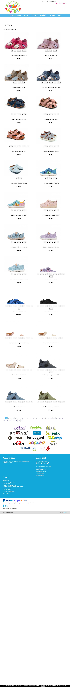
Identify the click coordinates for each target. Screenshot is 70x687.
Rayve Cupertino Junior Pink (51, 451)
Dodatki (5, 58)
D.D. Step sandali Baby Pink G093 (19, 388)
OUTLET (52, 15)
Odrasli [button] (35, 15)
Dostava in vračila (40, 648)
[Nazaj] (4, 591)
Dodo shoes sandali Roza (51, 228)
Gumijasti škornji (8, 42)
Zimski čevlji (7, 39)
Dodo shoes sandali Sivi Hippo (19, 260)
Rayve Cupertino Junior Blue (19, 483)
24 (7, 593)
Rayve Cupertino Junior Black (51, 483)
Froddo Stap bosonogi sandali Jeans (19, 579)
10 (27, 590)
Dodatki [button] (43, 15)
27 (16, 593)
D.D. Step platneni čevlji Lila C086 (51, 419)
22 (62, 590)
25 (10, 593)
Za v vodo (7, 48)
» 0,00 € (62, 3)
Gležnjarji (7, 37)
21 (59, 590)
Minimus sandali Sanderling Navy (19, 292)
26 (13, 593)
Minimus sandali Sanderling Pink (51, 292)
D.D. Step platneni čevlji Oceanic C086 (19, 451)
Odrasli (5, 55)
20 (57, 590)
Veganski (6, 44)
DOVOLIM (43, 685)
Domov (43, 1)
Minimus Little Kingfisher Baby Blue (19, 356)
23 (4, 593)
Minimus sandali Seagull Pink (18, 324)
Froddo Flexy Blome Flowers (19, 547)
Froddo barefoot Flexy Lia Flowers (51, 515)
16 (45, 590)
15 (42, 590)
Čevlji (6, 33)
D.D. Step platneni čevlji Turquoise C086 (19, 419)
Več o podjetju (6, 666)
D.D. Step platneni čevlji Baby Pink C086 (51, 388)
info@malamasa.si (41, 642)
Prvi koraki (7, 50)
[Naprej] (21, 593)
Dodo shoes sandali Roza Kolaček (19, 228)
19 (54, 590)
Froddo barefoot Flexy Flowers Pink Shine (19, 515)
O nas (47, 1)
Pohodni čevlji (8, 53)
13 (36, 590)
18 (51, 590)
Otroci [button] (26, 15)
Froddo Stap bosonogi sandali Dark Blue (51, 547)
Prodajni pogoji (52, 1)
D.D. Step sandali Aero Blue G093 (51, 356)
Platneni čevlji (8, 35)
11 (30, 590)
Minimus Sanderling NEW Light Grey (51, 324)
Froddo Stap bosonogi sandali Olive (51, 579)
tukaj (65, 685)
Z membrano (7, 46)
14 (39, 590)
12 (33, 590)
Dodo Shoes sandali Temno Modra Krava (51, 260)
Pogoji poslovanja (40, 646)
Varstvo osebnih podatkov (42, 634)
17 (48, 590)
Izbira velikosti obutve (41, 644)
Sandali (6, 31)
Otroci (5, 28)
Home (5, 22)
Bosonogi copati (15, 15)
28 (19, 593)
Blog (59, 15)
